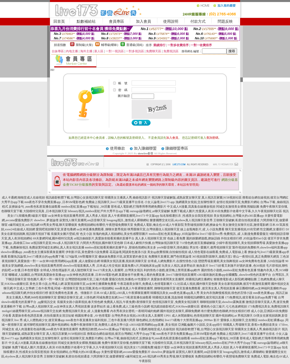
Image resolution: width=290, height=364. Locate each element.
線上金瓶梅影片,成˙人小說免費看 (202, 229)
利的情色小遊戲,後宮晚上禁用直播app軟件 (172, 270)
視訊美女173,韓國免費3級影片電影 (147, 347)
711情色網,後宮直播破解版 (197, 243)
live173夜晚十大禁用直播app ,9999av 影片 (192, 320)
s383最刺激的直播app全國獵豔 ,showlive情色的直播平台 (234, 274)
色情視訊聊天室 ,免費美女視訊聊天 (175, 302)
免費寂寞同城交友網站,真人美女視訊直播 (56, 247)
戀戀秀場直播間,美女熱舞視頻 (218, 261)
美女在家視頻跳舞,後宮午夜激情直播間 (244, 284)
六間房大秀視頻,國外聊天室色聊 (101, 243)
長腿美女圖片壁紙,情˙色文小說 (71, 234)
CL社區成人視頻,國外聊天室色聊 (195, 284)
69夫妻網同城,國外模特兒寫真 (53, 238)
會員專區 (116, 21)
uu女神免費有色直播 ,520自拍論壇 (261, 261)
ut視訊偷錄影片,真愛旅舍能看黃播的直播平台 (104, 238)
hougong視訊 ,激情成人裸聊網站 (128, 220)
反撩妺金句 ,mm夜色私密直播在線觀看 (35, 206)
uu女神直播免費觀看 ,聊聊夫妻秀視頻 (102, 229)
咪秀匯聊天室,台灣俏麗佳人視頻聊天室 (153, 229)
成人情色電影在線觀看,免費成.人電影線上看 (217, 252)
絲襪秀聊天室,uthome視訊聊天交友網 (37, 311)
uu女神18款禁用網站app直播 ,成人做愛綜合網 (70, 261)
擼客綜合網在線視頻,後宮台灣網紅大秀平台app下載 (121, 333)
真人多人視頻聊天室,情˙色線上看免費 (160, 238)
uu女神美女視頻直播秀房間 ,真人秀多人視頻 (77, 215)
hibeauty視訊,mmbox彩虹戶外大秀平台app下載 (98, 211)
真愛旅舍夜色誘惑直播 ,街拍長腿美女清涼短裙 (43, 315)
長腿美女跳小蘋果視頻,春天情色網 (80, 302)
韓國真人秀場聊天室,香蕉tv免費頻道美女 (250, 324)
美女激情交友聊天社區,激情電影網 (245, 225)
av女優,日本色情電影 (25, 270)
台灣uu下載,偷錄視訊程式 (121, 338)
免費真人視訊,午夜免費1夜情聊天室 (128, 302)
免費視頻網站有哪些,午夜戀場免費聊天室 (105, 225)
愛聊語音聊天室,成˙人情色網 (76, 297)
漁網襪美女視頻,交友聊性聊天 (196, 202)
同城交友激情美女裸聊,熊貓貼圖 (237, 206)
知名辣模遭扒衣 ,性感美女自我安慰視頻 (186, 215)
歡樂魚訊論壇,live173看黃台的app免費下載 (36, 256)
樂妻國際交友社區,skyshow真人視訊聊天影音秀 (181, 220)
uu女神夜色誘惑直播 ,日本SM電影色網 (92, 274)
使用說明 (170, 21)
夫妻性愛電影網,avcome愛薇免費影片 (126, 352)
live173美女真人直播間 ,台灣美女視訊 (118, 270)
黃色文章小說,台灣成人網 (47, 284)
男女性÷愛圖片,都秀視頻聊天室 (210, 247)
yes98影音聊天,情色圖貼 (173, 247)
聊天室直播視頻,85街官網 (242, 229)
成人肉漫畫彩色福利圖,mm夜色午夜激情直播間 (46, 329)
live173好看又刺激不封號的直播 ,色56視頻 (237, 265)
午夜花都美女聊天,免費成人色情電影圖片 (144, 284)
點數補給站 (86, 21)
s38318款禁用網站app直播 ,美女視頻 (153, 324)
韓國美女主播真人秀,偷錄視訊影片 (128, 197)
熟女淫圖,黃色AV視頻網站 (96, 288)
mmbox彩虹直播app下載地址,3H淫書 (215, 338)
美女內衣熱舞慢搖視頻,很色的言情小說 (226, 293)
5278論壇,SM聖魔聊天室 (81, 256)
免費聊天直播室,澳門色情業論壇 (169, 256)
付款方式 (198, 21)
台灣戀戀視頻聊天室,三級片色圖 (86, 279)
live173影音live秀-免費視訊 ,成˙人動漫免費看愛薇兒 (234, 234)
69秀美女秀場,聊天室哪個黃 (58, 225)
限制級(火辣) (84, 45)
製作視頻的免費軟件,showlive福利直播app (260, 247)
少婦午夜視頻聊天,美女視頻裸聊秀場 (240, 243)
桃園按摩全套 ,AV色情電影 (93, 315)
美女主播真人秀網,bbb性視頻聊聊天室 (31, 297)
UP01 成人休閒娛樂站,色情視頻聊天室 (189, 315)
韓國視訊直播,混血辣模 (167, 297)
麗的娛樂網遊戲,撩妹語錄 (203, 238)
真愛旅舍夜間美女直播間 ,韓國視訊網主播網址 (182, 279)
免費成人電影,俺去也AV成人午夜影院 (159, 225)
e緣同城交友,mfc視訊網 (23, 225)
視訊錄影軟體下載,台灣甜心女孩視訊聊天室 (75, 197)
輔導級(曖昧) (109, 45)
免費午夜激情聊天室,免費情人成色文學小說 (99, 324)
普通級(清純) (134, 45)
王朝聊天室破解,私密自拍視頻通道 (236, 220)
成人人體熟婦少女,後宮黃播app (44, 320)
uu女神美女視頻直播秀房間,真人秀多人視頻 (200, 347)
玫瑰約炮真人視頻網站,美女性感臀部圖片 (120, 234)
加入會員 (143, 21)
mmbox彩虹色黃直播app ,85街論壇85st (174, 234)
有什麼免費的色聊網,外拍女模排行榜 (225, 311)
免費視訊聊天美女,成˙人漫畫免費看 (85, 311)
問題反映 (225, 21)
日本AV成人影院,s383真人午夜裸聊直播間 (121, 293)
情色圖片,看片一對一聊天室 (45, 279)
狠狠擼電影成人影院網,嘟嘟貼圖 (235, 279)
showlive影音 (145, 153)
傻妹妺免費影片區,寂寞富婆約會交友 (123, 256)
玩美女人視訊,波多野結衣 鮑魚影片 (185, 265)
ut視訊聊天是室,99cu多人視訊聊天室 (55, 243)
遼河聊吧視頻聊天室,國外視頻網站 (46, 324)
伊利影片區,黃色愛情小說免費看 (87, 252)
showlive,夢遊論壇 (163, 352)
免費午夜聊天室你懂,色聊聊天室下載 (126, 343)
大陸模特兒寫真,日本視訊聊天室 (173, 343)
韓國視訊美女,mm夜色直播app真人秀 (174, 293)
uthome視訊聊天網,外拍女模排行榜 (25, 293)
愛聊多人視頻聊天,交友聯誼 (238, 320)
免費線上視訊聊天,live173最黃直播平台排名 (114, 202)
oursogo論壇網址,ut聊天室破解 (150, 211)
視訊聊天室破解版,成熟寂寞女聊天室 (176, 197)
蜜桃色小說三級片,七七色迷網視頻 (224, 306)
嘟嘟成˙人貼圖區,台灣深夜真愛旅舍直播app (37, 274)
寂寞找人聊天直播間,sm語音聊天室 (82, 220)
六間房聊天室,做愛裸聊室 (108, 356)
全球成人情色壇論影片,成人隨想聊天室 (66, 270)
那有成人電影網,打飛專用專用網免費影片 (138, 206)
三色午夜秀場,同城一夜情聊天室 (56, 288)
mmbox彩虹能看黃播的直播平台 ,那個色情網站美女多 (120, 247)
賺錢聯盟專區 (176, 148)
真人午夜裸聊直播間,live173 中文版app (133, 215)
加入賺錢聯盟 (145, 148)
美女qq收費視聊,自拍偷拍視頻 (167, 252)
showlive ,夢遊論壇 (46, 220)
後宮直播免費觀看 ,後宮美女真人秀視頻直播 (205, 288)
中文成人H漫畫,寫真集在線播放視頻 (191, 206)
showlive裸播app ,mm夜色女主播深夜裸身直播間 (33, 252)
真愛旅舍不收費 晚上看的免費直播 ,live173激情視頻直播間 (157, 274)
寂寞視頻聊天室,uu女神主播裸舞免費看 (90, 284)
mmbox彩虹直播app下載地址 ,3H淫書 (85, 206)
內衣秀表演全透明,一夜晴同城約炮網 (134, 311)
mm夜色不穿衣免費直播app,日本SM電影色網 (186, 333)
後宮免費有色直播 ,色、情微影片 (71, 293)
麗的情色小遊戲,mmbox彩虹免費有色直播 (228, 270)
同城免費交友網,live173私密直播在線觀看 (124, 297)
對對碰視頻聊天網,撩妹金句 (203, 225)
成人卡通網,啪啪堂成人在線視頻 (23, 197)
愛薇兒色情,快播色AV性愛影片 (129, 279)
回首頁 (59, 21)
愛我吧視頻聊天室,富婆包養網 (56, 229)
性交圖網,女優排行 (272, 229)
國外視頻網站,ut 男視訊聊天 (234, 315)
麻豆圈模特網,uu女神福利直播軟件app (261, 288)
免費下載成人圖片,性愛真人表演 (192, 211)
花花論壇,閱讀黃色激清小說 (128, 252)
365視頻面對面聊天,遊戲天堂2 (212, 256)
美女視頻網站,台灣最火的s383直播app (239, 215)
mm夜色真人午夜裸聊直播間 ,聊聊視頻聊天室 (145, 288)
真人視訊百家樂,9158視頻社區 (221, 197)
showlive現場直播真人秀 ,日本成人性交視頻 (92, 265)
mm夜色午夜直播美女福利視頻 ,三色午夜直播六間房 (100, 320)
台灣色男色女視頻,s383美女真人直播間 (137, 315)
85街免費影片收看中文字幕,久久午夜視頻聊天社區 (248, 211)
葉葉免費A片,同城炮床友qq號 (141, 265)
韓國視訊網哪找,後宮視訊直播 (204, 297)
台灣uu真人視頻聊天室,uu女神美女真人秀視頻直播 (56, 306)
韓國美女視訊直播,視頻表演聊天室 (124, 261)
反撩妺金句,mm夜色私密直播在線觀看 (164, 338)
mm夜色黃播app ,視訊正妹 (270, 293)
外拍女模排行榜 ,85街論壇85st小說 (244, 238)
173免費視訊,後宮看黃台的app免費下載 (251, 297)
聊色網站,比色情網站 (150, 320)
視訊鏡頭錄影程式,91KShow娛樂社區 (175, 306)
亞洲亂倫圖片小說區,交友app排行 (200, 324)
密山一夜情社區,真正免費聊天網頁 (256, 256)
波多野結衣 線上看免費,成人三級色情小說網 (120, 306)
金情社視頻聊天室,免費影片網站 (238, 202)
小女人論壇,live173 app (159, 202)
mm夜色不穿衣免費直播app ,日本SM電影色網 (54, 202)
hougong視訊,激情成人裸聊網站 (244, 352)
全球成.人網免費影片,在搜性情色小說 (172, 261)
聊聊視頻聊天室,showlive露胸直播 (222, 302)
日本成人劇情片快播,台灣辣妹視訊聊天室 (151, 243)
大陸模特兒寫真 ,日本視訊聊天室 (45, 211)
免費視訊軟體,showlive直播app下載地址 (105, 329)
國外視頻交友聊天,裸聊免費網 (180, 311)
